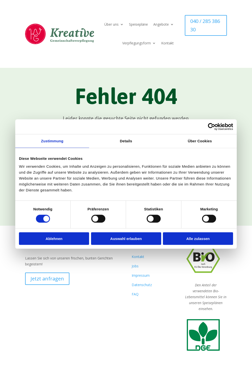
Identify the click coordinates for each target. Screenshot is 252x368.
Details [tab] (126, 141)
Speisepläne (138, 24)
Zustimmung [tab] (52, 141)
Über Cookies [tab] (200, 141)
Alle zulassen (198, 238)
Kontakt (167, 43)
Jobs (135, 266)
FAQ (135, 294)
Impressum (141, 275)
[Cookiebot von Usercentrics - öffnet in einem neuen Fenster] (211, 126)
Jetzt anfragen (47, 278)
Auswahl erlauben (126, 238)
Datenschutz (142, 284)
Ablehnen (54, 238)
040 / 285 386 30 (205, 25)
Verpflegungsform (136, 43)
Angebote (161, 24)
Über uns (111, 24)
